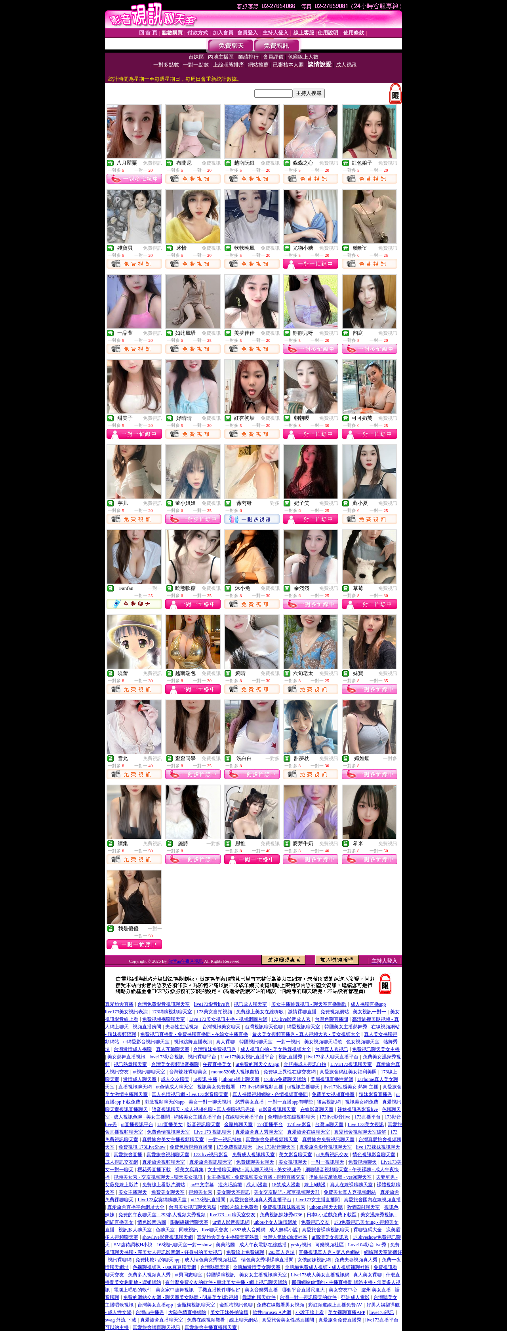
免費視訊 (152, 163)
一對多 (272, 503)
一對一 (155, 588)
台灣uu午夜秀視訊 (185, 961)
